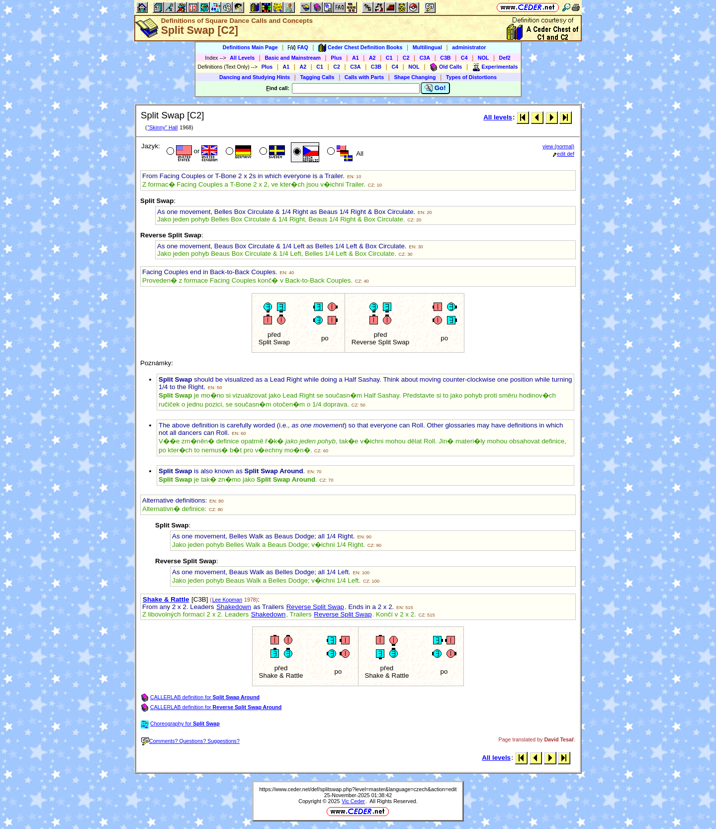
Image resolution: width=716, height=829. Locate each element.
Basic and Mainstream (293, 58)
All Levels (242, 58)
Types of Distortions (471, 77)
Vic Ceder (353, 801)
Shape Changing (415, 77)
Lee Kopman (227, 600)
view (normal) (558, 146)
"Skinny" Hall (162, 127)
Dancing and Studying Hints (254, 77)
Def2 (505, 58)
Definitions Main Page (250, 47)
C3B (445, 58)
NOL (483, 58)
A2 (372, 58)
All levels (497, 117)
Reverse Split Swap (315, 607)
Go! (435, 88)
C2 (406, 58)
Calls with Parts (364, 77)
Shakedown (233, 607)
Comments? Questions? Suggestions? (190, 741)
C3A (425, 58)
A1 (355, 58)
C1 (389, 58)
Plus (336, 58)
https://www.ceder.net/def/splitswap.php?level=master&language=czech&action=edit (357, 789)
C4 (464, 58)
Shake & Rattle (166, 599)
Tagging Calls (317, 77)
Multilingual (427, 47)
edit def (563, 154)
